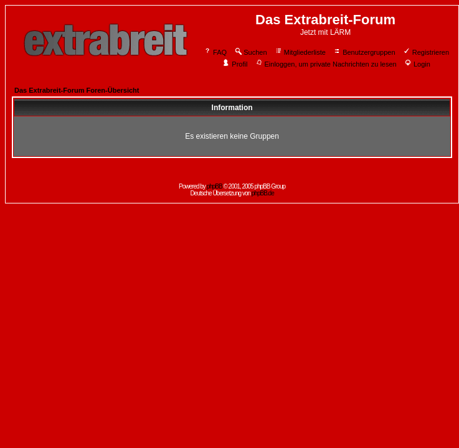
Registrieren (426, 52)
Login (417, 64)
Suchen (250, 52)
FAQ (215, 52)
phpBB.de (263, 193)
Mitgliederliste (300, 52)
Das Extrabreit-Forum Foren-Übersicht (76, 90)
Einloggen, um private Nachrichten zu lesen (326, 64)
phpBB (214, 186)
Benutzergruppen (364, 52)
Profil (234, 64)
